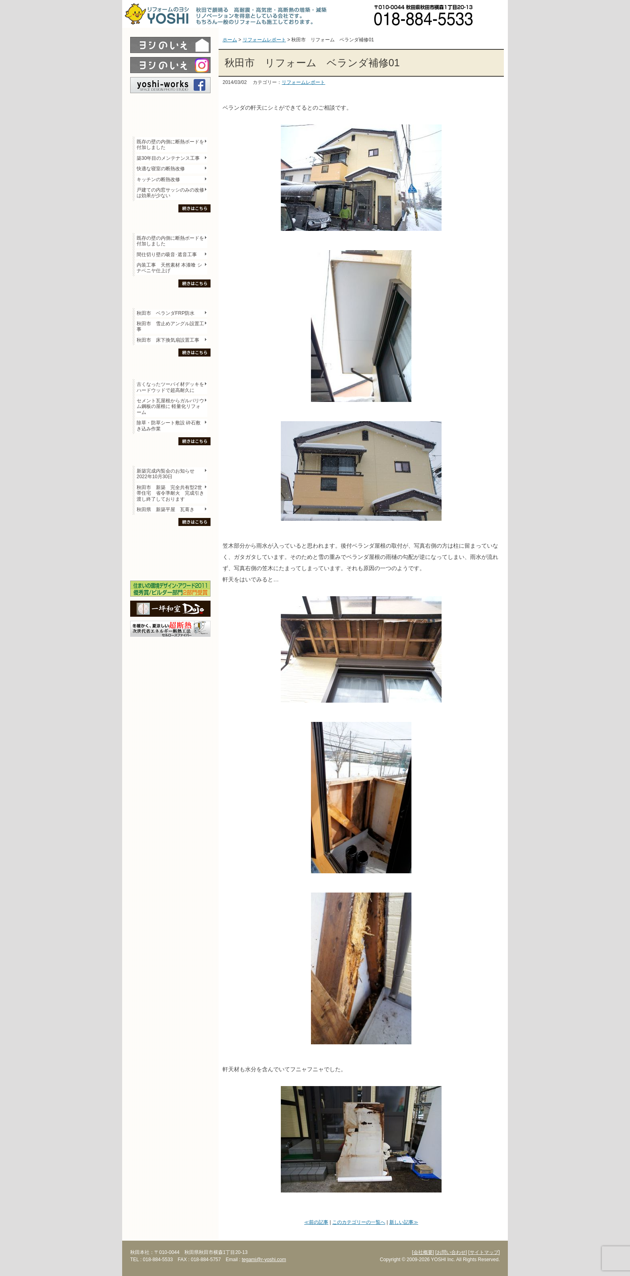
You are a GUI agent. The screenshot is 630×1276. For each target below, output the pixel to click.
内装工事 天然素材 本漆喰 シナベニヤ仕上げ (169, 267)
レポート (170, 107)
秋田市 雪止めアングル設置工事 (170, 326)
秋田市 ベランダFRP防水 (165, 313)
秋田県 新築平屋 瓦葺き (165, 509)
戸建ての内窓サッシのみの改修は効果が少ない (170, 192)
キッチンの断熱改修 (161, 179)
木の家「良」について (170, 538)
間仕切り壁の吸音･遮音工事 (167, 254)
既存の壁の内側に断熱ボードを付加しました (170, 144)
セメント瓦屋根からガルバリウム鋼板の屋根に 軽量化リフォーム (170, 406)
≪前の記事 (316, 1222)
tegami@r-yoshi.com (264, 1259)
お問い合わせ (494, 14)
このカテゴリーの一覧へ (358, 1222)
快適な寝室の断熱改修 (161, 168)
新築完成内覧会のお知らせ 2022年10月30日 (165, 473)
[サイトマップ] (484, 1252)
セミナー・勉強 (170, 552)
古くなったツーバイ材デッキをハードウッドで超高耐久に (170, 387)
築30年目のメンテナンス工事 (168, 158)
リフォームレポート (303, 82)
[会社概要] (423, 1252)
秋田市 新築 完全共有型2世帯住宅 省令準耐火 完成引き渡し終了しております (170, 493)
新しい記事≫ (403, 1222)
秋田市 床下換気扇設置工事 (168, 340)
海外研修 (170, 567)
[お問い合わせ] (451, 1252)
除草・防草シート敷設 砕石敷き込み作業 (168, 425)
